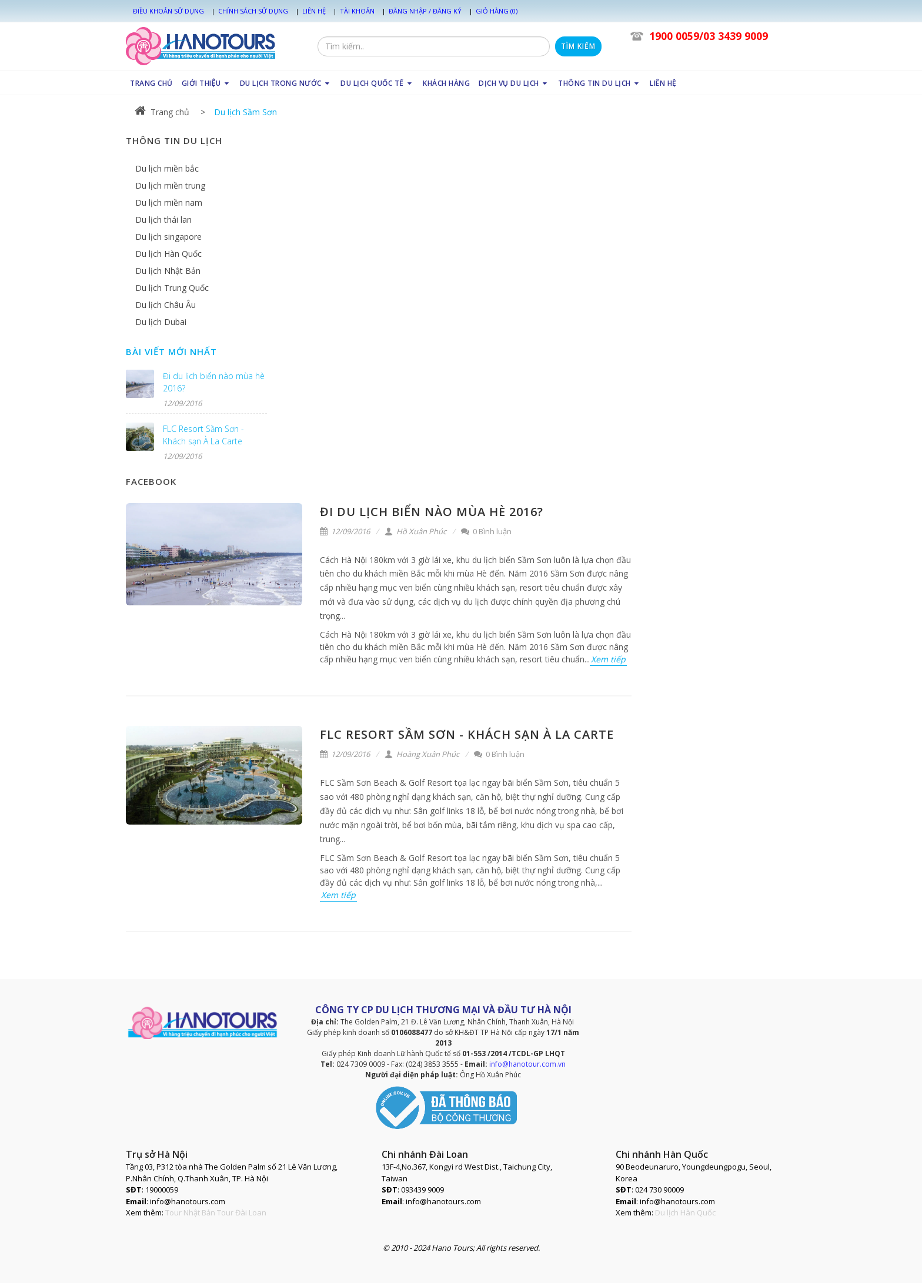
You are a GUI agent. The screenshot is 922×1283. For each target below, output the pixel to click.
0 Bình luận (486, 531)
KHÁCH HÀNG (446, 83)
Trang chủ (162, 112)
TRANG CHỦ (151, 83)
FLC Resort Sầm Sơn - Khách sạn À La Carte (467, 734)
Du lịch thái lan (163, 219)
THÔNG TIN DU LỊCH (599, 83)
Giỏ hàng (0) (496, 10)
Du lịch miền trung (170, 185)
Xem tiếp (608, 659)
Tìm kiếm (578, 46)
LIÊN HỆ (663, 83)
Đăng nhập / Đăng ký (425, 10)
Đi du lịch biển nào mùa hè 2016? (431, 512)
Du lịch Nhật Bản (168, 270)
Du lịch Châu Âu (165, 304)
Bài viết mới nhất (171, 351)
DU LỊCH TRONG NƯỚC (286, 83)
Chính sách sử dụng (253, 10)
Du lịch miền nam (168, 202)
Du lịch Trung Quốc (172, 287)
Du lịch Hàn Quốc (168, 253)
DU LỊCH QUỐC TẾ (377, 83)
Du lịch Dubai (160, 321)
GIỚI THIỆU (206, 83)
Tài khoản (357, 10)
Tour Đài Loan (241, 1212)
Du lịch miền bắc (167, 168)
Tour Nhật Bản (190, 1212)
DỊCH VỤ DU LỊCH (514, 83)
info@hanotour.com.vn (527, 1064)
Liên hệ (314, 10)
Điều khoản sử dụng (168, 10)
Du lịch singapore (168, 236)
